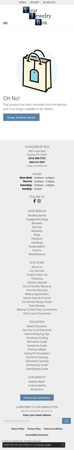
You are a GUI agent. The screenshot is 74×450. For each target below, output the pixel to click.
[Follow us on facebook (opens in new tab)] (34, 201)
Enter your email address (37, 415)
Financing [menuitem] (37, 278)
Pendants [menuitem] (37, 238)
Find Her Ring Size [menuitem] (36, 290)
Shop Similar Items (21, 117)
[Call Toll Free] (37, 162)
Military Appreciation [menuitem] (37, 294)
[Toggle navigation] (5, 23)
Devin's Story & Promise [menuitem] (37, 298)
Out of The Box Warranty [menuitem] (37, 286)
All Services (37, 389)
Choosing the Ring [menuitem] (37, 338)
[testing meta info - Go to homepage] (37, 16)
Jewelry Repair (37, 381)
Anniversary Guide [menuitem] (37, 365)
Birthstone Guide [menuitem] (37, 341)
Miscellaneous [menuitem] (37, 254)
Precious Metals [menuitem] (37, 349)
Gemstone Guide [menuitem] (37, 345)
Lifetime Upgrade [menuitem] (37, 282)
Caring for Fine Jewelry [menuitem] (37, 353)
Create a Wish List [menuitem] (37, 274)
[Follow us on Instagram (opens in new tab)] (39, 201)
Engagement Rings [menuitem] (37, 219)
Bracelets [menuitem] (37, 223)
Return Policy (17, 428)
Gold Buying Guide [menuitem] (37, 369)
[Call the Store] (37, 158)
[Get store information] (37, 166)
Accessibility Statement (37, 435)
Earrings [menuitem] (37, 227)
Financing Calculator (37, 397)
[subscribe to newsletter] (66, 421)
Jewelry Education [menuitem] (37, 326)
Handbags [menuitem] (37, 242)
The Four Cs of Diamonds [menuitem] (37, 330)
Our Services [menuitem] (37, 271)
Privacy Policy (34, 428)
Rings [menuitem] (37, 235)
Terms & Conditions (53, 428)
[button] (22, 2)
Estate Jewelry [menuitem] (37, 246)
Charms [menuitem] (37, 250)
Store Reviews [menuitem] (37, 305)
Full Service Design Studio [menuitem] (37, 302)
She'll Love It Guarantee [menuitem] (37, 313)
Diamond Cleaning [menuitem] (37, 357)
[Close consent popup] (63, 445)
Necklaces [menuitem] (37, 231)
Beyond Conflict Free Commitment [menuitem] (37, 309)
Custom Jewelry (37, 385)
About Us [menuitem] (37, 267)
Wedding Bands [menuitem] (37, 215)
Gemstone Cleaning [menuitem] (36, 361)
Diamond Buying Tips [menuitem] (37, 334)
